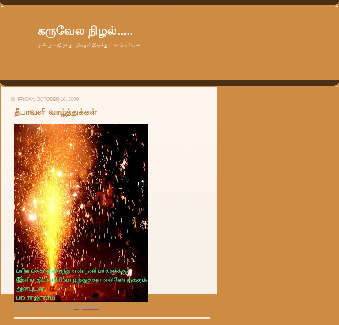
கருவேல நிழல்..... (85, 31)
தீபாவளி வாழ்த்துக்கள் (55, 112)
